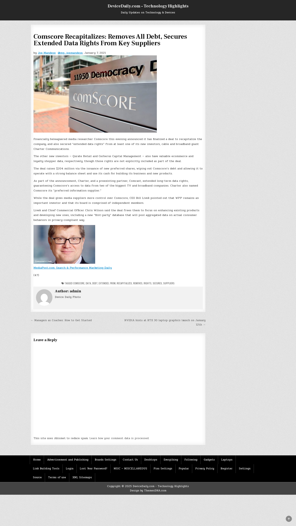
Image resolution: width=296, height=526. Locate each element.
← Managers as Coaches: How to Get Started (61, 320)
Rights (147, 283)
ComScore (78, 283)
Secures (157, 283)
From (113, 283)
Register (226, 469)
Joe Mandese (47, 53)
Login (69, 469)
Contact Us (130, 460)
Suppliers (169, 283)
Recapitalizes (124, 283)
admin (75, 291)
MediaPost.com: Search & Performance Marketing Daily (73, 268)
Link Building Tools (46, 469)
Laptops (226, 460)
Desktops (150, 460)
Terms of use (57, 477)
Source (37, 477)
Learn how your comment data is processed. (119, 438)
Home (37, 460)
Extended (104, 283)
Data (88, 283)
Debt (94, 283)
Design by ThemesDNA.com (148, 491)
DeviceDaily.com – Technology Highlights (148, 6)
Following (190, 460)
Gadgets (209, 460)
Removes (137, 283)
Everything (171, 460)
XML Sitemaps (82, 477)
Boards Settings (105, 460)
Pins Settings (163, 469)
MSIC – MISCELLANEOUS (130, 469)
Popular (184, 469)
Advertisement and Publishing (67, 460)
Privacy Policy (204, 469)
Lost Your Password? (93, 469)
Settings (245, 469)
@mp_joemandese (70, 53)
